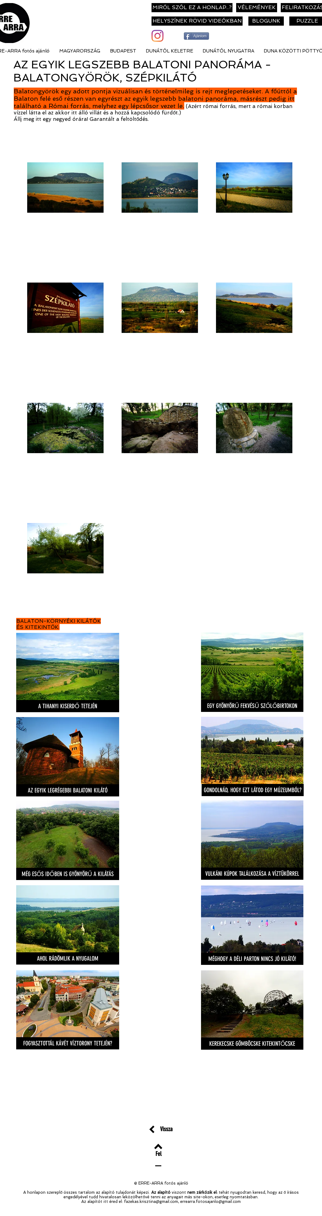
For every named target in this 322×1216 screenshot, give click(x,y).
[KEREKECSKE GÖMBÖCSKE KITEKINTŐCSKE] (252, 1043)
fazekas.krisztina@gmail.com (151, 1201)
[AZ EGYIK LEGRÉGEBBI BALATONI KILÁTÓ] (67, 790)
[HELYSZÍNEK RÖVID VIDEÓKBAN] (197, 21)
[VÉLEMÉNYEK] (256, 7)
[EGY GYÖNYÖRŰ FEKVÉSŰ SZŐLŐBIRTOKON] (252, 706)
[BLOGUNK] (266, 21)
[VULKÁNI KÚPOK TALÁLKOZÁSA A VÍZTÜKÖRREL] (252, 874)
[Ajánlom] (196, 36)
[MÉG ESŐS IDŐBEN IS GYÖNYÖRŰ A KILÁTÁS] (67, 874)
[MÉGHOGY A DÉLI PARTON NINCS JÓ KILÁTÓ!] (252, 959)
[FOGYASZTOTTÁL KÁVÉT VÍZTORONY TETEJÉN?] (67, 1043)
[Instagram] (157, 36)
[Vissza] (166, 1128)
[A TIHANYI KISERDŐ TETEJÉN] (67, 706)
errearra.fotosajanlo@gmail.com (210, 1201)
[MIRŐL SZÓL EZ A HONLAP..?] (192, 7)
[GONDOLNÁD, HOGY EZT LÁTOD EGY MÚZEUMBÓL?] (253, 790)
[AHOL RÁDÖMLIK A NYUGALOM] (67, 958)
